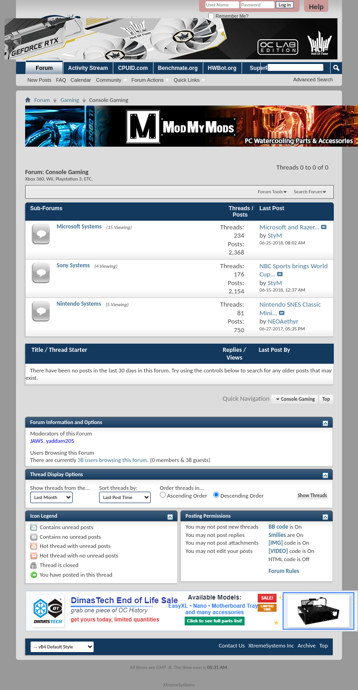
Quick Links (187, 80)
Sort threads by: (118, 487)
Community (108, 80)
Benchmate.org (178, 68)
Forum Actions (147, 80)
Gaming (69, 99)
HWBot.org (222, 68)
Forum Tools (270, 192)
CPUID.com (132, 68)
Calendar (81, 80)
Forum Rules (283, 571)
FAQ (61, 80)
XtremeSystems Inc (271, 645)
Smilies (277, 534)
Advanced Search (313, 79)
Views (234, 357)
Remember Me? (228, 16)
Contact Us (232, 645)
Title (37, 350)
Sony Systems (73, 265)
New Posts (39, 80)
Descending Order (238, 495)
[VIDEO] (278, 550)
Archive (307, 645)
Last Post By (274, 350)
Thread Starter (68, 350)
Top (326, 399)
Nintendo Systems (79, 303)
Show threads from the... (60, 487)
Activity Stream (88, 68)
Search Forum (308, 192)
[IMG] (275, 542)
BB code (278, 526)
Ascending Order (183, 495)
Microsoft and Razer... (289, 227)
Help (316, 7)
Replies (232, 350)
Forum (44, 68)
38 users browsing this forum (112, 459)
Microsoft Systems (79, 226)
